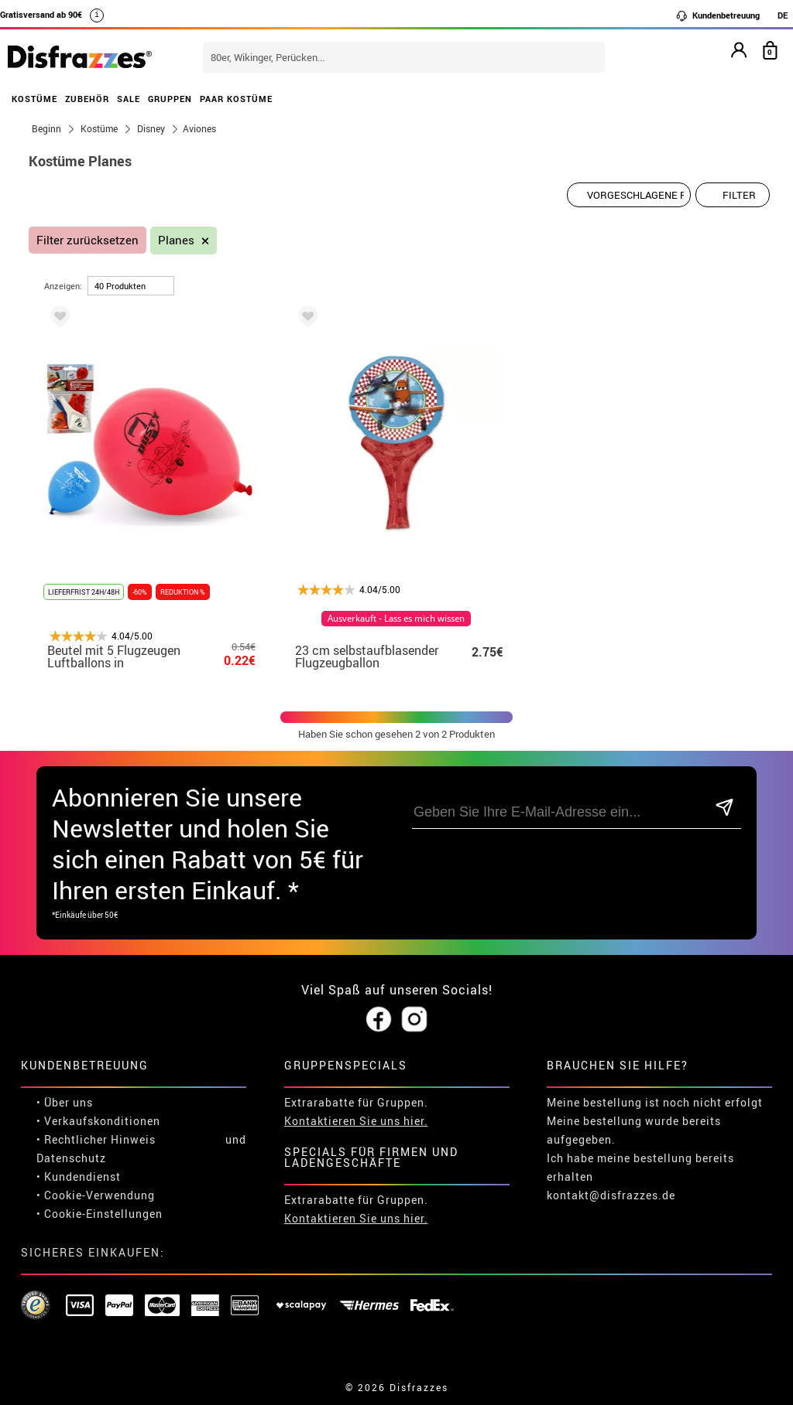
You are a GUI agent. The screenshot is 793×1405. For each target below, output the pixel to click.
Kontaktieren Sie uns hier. (356, 1120)
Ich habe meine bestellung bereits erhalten (640, 1167)
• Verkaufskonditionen (98, 1120)
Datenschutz (71, 1158)
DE (783, 15)
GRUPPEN (170, 98)
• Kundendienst (78, 1176)
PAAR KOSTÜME (236, 98)
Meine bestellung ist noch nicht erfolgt (655, 1102)
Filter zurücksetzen (87, 240)
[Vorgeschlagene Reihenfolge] (629, 194)
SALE (128, 98)
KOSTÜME (34, 98)
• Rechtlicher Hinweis (96, 1139)
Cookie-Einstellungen (103, 1213)
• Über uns (64, 1102)
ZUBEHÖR (87, 98)
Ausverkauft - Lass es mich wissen (396, 618)
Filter (739, 195)
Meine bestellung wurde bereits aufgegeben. (634, 1130)
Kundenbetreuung (717, 15)
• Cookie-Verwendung (95, 1195)
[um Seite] (131, 285)
